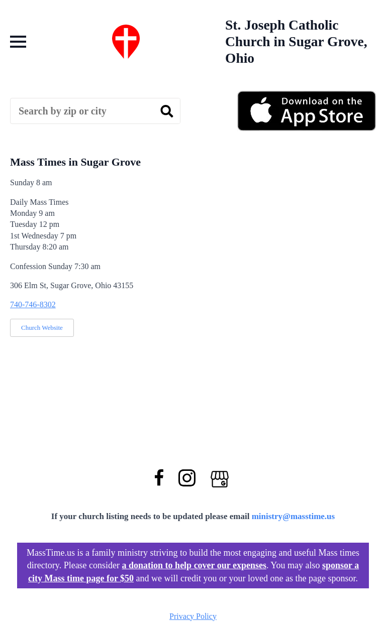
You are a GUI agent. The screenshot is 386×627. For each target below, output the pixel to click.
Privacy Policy (193, 616)
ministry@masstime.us (293, 516)
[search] (167, 111)
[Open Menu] (18, 42)
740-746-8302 (33, 304)
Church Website (42, 327)
